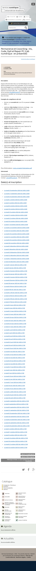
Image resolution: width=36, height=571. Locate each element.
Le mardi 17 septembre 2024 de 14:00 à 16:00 (16, 193)
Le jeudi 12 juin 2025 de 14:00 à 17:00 (14, 379)
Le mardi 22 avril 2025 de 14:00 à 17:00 (15, 342)
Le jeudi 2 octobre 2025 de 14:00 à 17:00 (15, 429)
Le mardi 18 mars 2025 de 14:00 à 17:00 (15, 317)
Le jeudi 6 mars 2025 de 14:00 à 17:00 (14, 308)
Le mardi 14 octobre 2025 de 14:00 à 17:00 (16, 438)
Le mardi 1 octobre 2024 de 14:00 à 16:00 (15, 200)
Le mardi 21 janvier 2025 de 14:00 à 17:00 (15, 277)
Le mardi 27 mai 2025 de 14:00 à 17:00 (14, 367)
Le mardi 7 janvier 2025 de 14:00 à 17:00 (15, 265)
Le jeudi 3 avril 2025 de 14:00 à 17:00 (14, 333)
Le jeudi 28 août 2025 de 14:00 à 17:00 (14, 398)
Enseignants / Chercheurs (9, 485)
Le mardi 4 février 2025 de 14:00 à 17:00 (15, 286)
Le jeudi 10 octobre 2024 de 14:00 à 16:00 (15, 209)
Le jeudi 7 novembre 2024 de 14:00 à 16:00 (16, 224)
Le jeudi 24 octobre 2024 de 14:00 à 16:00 (15, 221)
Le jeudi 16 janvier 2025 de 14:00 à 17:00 (15, 274)
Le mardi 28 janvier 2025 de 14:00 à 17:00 (15, 280)
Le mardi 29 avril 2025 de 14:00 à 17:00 (15, 348)
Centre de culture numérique (28, 59)
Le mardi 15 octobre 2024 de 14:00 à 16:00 (16, 212)
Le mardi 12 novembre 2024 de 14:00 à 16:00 (16, 227)
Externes (5, 489)
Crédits (29, 557)
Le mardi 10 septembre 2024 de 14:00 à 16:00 (16, 190)
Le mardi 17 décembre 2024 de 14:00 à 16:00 (16, 258)
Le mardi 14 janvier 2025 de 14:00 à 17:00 (15, 271)
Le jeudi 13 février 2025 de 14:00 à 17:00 (15, 296)
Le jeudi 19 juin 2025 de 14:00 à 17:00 (14, 385)
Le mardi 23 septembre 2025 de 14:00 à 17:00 (16, 419)
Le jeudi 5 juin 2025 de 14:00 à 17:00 (14, 373)
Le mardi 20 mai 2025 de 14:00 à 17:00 (14, 361)
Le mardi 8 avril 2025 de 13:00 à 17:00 (14, 336)
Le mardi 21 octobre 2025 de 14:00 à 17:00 (16, 444)
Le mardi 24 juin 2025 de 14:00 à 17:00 (14, 388)
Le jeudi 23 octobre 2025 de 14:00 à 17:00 (15, 447)
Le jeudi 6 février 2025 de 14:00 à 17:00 (15, 289)
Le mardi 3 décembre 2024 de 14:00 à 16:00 (16, 246)
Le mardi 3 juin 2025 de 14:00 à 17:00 (14, 370)
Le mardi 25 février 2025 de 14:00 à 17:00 (15, 299)
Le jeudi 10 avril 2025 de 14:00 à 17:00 (14, 339)
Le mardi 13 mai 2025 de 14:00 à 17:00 (14, 354)
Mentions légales (21, 557)
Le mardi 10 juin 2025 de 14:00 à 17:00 (14, 376)
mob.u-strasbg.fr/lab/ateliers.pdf (22, 168)
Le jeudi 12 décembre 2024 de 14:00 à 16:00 (16, 255)
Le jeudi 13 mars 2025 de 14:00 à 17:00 (15, 314)
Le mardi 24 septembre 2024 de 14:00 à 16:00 (16, 197)
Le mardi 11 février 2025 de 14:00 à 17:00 (15, 292)
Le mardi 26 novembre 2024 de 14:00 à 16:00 (16, 240)
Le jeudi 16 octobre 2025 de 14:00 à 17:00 (15, 441)
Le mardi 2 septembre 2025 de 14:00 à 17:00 (16, 401)
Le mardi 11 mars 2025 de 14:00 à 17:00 (15, 311)
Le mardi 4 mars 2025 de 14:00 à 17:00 (14, 305)
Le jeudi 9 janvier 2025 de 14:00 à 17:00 (15, 268)
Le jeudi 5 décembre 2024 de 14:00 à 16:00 (16, 249)
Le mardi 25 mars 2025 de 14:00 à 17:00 (15, 323)
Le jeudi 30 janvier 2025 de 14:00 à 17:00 (15, 283)
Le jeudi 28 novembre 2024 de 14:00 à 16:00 (16, 243)
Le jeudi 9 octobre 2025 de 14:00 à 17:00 (15, 435)
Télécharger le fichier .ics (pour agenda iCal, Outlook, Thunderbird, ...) (20, 460)
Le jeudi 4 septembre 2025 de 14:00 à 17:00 (16, 404)
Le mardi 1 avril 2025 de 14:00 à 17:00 (14, 330)
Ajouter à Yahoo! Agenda (28, 457)
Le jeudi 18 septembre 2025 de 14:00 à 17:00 (16, 416)
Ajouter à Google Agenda (28, 454)
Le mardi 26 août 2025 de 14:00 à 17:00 (15, 395)
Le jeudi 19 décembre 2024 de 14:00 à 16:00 (16, 262)
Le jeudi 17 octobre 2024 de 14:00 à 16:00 (15, 215)
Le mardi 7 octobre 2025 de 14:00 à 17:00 (15, 432)
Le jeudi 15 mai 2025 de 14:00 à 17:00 (14, 357)
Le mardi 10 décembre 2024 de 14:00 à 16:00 (16, 252)
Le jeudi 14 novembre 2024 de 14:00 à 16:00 (16, 231)
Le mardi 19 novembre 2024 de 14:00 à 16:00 (16, 234)
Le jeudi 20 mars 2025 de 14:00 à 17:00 (15, 320)
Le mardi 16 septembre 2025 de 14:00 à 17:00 (16, 413)
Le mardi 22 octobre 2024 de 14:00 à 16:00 (16, 218)
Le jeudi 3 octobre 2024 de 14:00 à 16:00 (15, 203)
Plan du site (29, 555)
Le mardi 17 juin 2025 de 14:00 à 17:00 (14, 382)
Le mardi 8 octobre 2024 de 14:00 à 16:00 (15, 206)
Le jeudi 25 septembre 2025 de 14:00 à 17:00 (16, 423)
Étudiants (5, 486)
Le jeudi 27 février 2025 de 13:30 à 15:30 (15, 302)
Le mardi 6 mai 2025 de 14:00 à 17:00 (14, 351)
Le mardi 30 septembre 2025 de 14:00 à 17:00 (16, 426)
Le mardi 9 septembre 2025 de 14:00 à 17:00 (16, 407)
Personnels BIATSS (7, 488)
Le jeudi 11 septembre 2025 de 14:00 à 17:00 (16, 410)
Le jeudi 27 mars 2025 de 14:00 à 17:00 (15, 327)
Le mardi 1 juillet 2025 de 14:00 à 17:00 (15, 392)
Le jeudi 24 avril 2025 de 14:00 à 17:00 (14, 345)
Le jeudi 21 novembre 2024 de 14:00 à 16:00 (16, 237)
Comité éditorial (10, 557)
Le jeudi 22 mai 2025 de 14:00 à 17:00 (14, 364)
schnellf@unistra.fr (14, 92)
